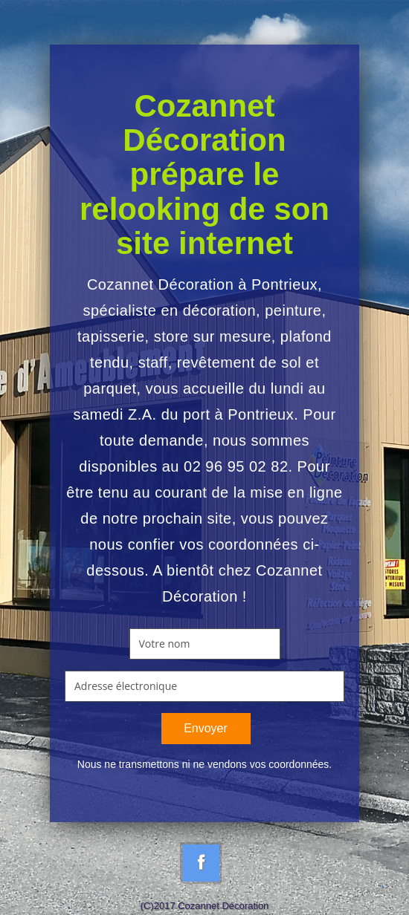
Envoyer (206, 728)
